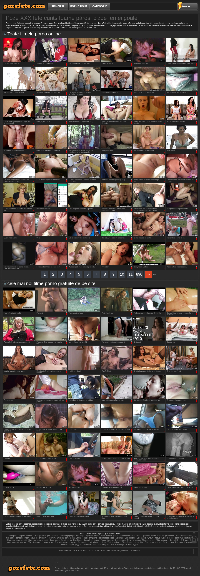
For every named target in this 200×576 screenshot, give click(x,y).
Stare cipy (80, 536)
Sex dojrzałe (130, 538)
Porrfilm (52, 538)
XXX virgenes (186, 540)
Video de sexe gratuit (109, 536)
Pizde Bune (135, 551)
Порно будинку (107, 540)
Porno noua (79, 6)
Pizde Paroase (65, 551)
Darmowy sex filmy (106, 544)
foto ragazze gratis (106, 538)
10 (122, 274)
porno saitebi (52, 536)
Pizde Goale (100, 551)
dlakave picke (121, 544)
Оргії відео (133, 544)
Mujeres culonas (25, 536)
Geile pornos (168, 542)
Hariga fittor (138, 542)
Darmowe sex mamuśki (17, 540)
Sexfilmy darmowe (127, 536)
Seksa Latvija (76, 538)
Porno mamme (157, 536)
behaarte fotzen (22, 538)
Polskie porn (12, 536)
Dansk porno (66, 540)
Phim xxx (179, 542)
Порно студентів (90, 538)
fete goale (10, 538)
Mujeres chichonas (184, 536)
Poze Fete (77, 551)
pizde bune (169, 536)
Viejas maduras (114, 542)
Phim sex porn (162, 540)
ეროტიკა (137, 540)
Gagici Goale (123, 551)
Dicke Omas (127, 542)
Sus (194, 537)
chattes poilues (99, 542)
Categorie (99, 6)
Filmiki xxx (77, 540)
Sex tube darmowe (175, 538)
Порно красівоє (143, 536)
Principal (58, 6)
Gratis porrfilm (40, 536)
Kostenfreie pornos (91, 540)
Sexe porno (37, 542)
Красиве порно (92, 536)
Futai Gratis (88, 551)
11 (130, 274)
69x (29, 542)
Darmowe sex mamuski (38, 540)
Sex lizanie (141, 538)
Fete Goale (111, 551)
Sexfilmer (119, 538)
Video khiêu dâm (51, 542)
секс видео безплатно (16, 542)
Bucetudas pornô (85, 542)
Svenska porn (63, 538)
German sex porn (89, 544)
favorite (186, 6)
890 (139, 274)
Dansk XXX (174, 540)
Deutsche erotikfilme (39, 538)
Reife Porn (188, 538)
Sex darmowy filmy (123, 540)
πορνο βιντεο (160, 538)
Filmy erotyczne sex (153, 542)
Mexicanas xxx (148, 540)
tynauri (150, 538)
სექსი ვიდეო (75, 544)
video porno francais (67, 542)
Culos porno (54, 540)
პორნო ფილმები (67, 536)
